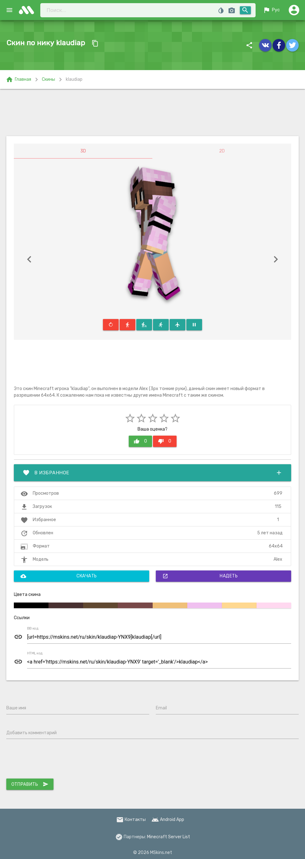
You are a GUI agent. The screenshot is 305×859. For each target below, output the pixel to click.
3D (83, 151)
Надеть (200, 576)
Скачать (58, 576)
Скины (48, 79)
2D (222, 151)
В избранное (152, 472)
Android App (167, 819)
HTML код (35, 653)
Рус (271, 10)
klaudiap (74, 79)
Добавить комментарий (31, 732)
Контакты (131, 819)
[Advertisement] (153, 112)
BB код (32, 628)
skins (28, 10)
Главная (18, 79)
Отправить (29, 784)
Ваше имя (16, 708)
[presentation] (54, 760)
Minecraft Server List (168, 837)
